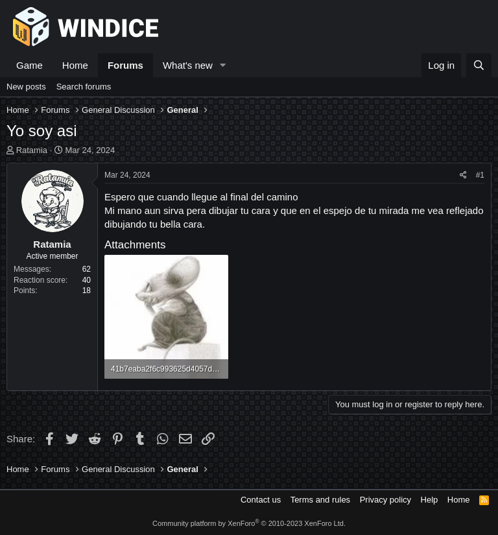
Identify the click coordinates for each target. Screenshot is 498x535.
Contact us (261, 500)
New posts (26, 86)
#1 (480, 175)
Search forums (84, 86)
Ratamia (31, 150)
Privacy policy (385, 500)
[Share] (463, 175)
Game (29, 65)
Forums (125, 65)
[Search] (479, 65)
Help (429, 500)
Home (75, 65)
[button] (223, 65)
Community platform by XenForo (249, 523)
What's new (188, 65)
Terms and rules (320, 500)
